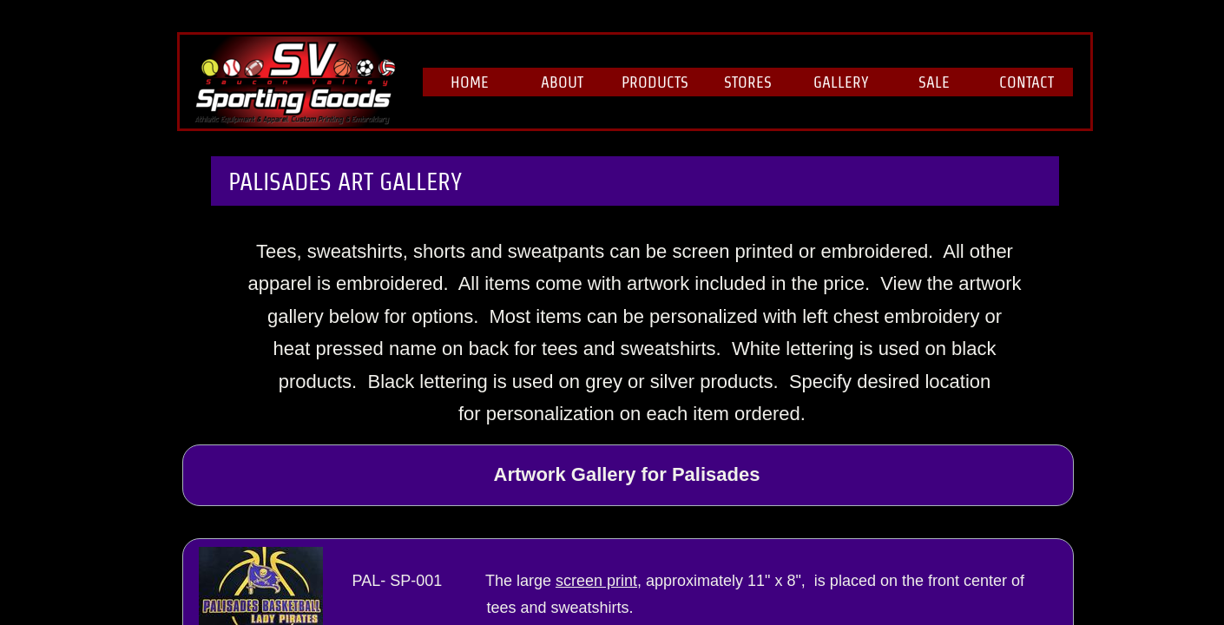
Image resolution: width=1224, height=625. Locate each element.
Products (655, 82)
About (562, 82)
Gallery (841, 82)
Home (470, 82)
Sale (934, 82)
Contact (1026, 82)
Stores (748, 82)
